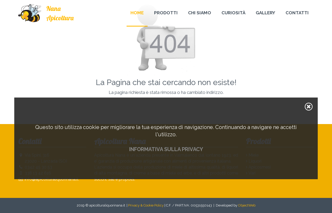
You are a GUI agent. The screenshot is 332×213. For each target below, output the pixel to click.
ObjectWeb (246, 205)
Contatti (297, 12)
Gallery (265, 12)
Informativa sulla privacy (166, 149)
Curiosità (233, 12)
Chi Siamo (199, 12)
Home (137, 12)
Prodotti (166, 12)
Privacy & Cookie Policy (146, 205)
